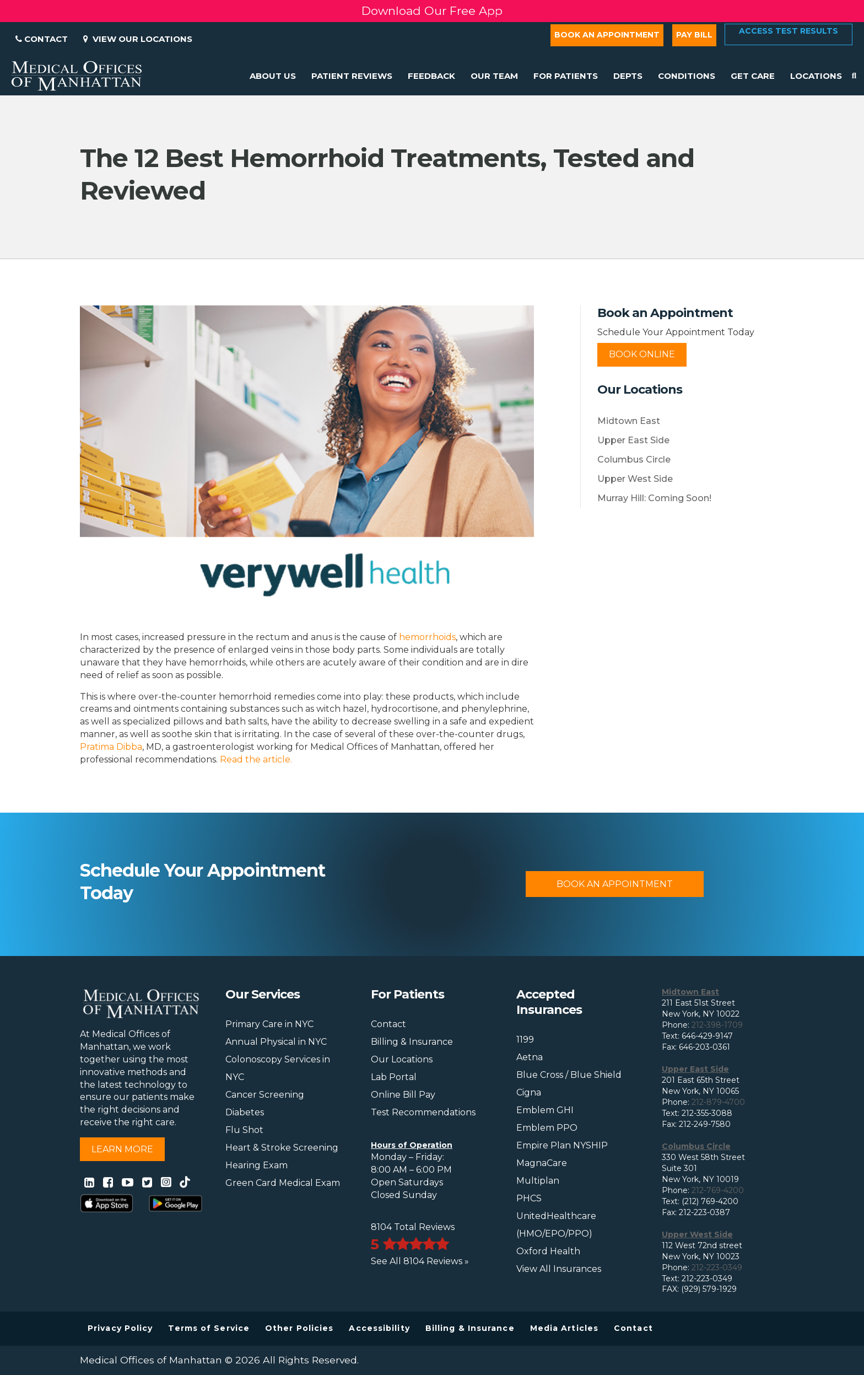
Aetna (529, 1057)
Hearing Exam (256, 1165)
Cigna (528, 1092)
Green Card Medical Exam (282, 1183)
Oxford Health (548, 1251)
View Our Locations (137, 39)
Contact (41, 39)
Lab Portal (394, 1077)
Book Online (642, 354)
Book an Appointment (607, 35)
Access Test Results (788, 31)
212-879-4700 (718, 1102)
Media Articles (564, 1328)
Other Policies (299, 1328)
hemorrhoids (427, 637)
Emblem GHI (545, 1110)
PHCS (529, 1198)
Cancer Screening (264, 1094)
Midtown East (628, 421)
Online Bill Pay (403, 1094)
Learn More (122, 1149)
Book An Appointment (615, 884)
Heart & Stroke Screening (281, 1147)
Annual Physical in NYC (276, 1041)
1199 (525, 1039)
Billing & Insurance (412, 1041)
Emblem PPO (546, 1127)
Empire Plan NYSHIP (562, 1145)
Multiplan (537, 1180)
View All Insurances (558, 1269)
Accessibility (379, 1328)
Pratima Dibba (111, 747)
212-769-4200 (718, 1190)
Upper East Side (633, 440)
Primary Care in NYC (269, 1024)
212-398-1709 (717, 1025)
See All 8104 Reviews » (420, 1261)
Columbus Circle (634, 459)
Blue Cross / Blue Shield (569, 1075)
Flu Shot (244, 1130)
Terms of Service (209, 1328)
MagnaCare (541, 1163)
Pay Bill (694, 35)
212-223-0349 (717, 1267)
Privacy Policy (120, 1328)
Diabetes (244, 1112)
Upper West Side (635, 479)
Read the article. (256, 759)
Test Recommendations (423, 1112)
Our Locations (402, 1059)
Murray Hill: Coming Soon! (654, 498)
